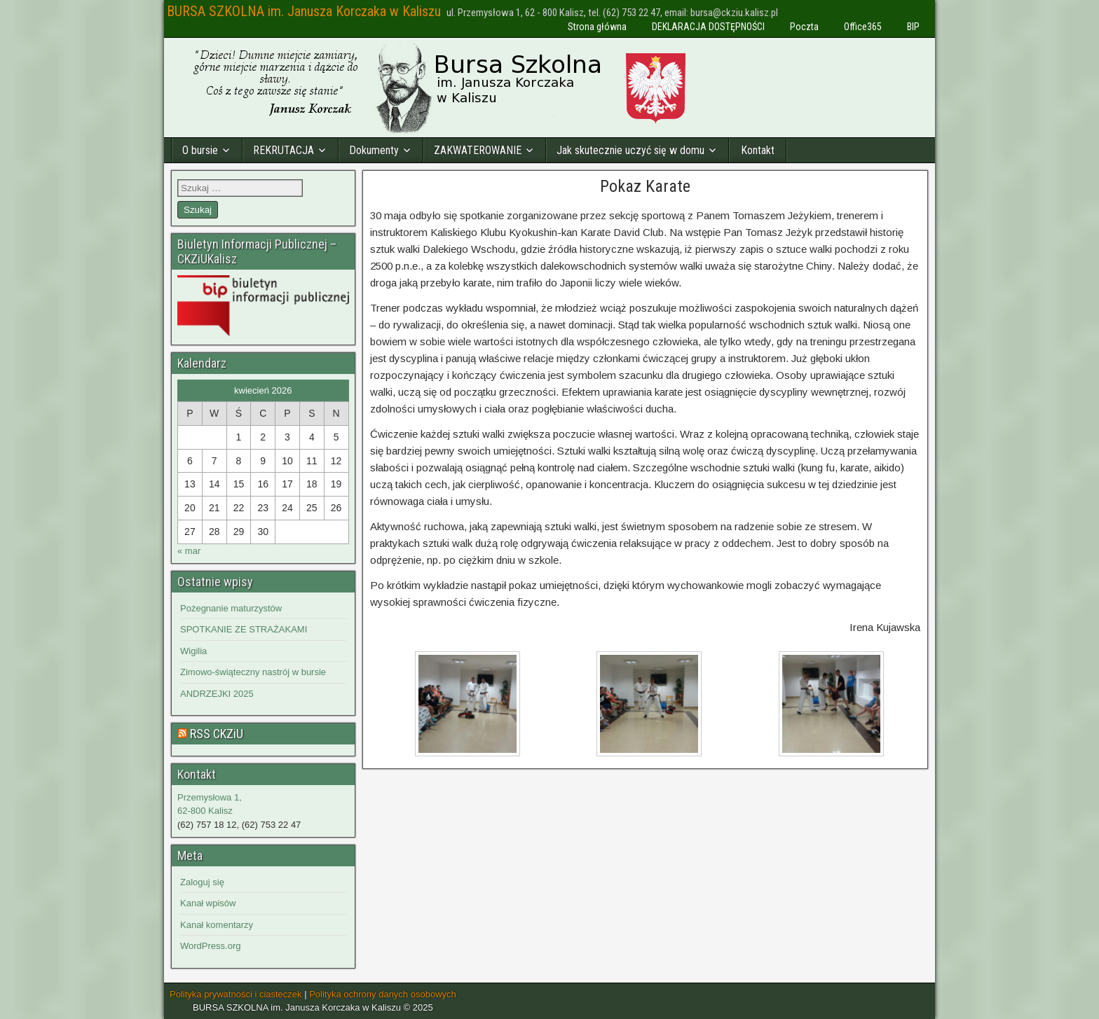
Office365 (863, 26)
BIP (913, 26)
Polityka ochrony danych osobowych (382, 994)
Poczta (804, 26)
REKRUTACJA (283, 150)
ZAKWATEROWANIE (477, 150)
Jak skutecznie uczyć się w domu (630, 150)
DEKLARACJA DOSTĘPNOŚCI (708, 26)
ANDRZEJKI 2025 (217, 693)
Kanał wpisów (208, 903)
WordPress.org (210, 946)
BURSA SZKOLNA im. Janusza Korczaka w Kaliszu (304, 11)
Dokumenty (374, 150)
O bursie (200, 150)
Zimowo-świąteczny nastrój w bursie (253, 672)
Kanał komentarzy (216, 925)
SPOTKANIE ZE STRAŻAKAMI (243, 629)
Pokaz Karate (645, 186)
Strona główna (597, 26)
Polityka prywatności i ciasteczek (236, 994)
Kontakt (757, 150)
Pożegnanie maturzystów (231, 608)
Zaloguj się (202, 882)
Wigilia (193, 651)
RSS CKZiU (216, 733)
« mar (188, 551)
